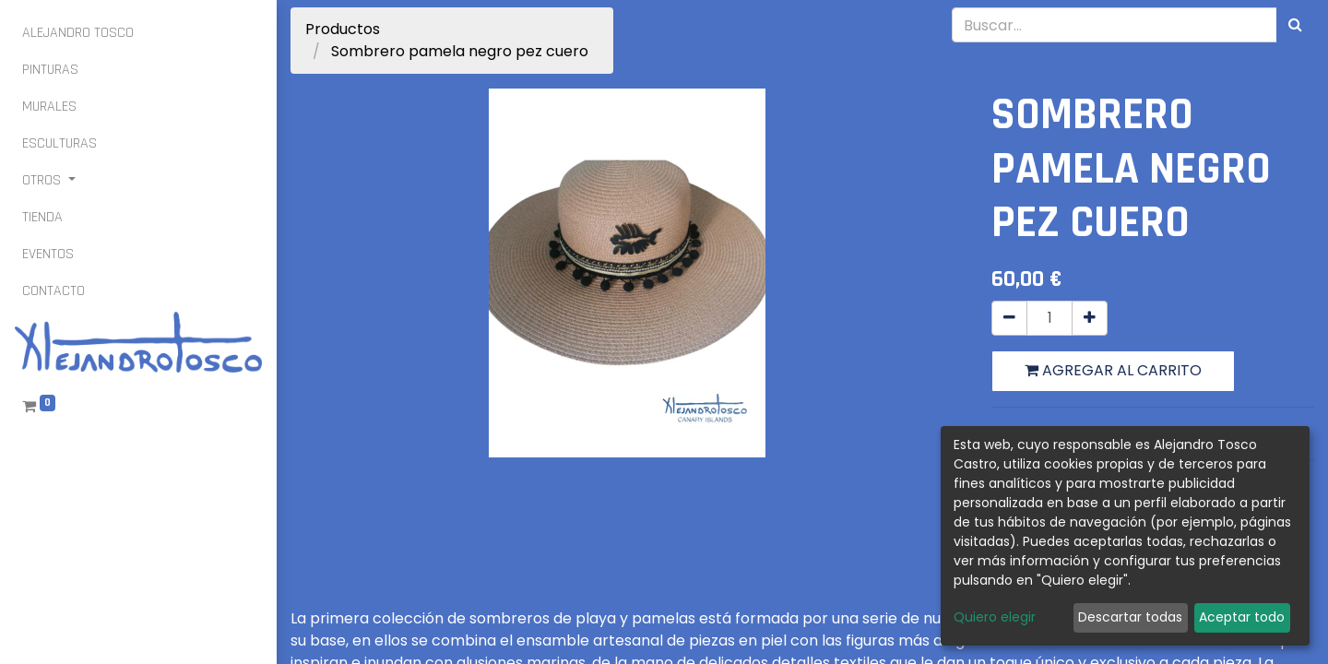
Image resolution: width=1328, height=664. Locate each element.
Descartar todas (1130, 617)
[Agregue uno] (1090, 318)
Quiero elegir (995, 617)
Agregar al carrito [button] (1113, 370)
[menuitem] (78, 33)
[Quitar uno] (1009, 318)
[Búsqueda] (1295, 24)
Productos (342, 29)
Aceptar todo (1242, 617)
